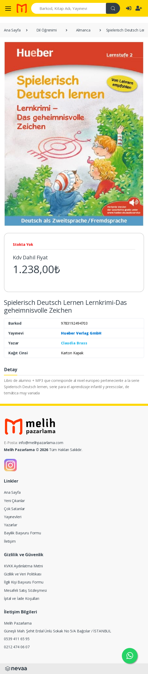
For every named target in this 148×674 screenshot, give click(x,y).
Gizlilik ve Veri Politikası (22, 574)
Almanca (83, 30)
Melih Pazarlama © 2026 (26, 449)
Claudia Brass (74, 343)
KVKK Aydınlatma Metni (23, 565)
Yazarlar (10, 524)
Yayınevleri (12, 516)
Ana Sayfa (12, 30)
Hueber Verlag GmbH (81, 333)
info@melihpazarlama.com (41, 442)
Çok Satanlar (14, 508)
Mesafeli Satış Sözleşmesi (25, 590)
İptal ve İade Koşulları (21, 598)
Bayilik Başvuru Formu (22, 532)
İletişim (10, 541)
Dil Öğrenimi (46, 30)
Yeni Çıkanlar (14, 500)
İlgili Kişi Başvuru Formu (23, 582)
